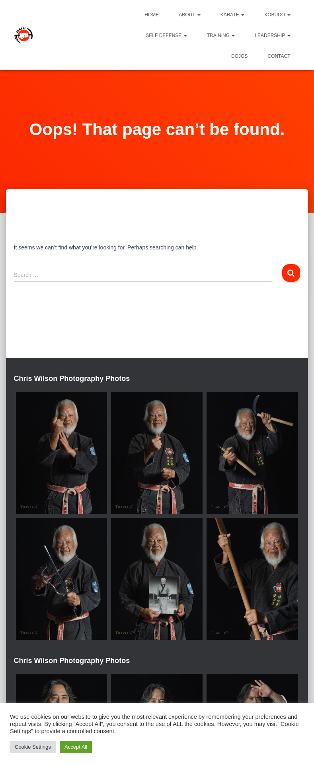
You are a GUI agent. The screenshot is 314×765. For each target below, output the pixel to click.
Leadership (272, 35)
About (189, 15)
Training (221, 35)
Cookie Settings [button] (33, 747)
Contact (278, 56)
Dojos (239, 56)
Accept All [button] (75, 747)
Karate (232, 15)
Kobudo (277, 15)
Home (151, 15)
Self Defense (166, 35)
